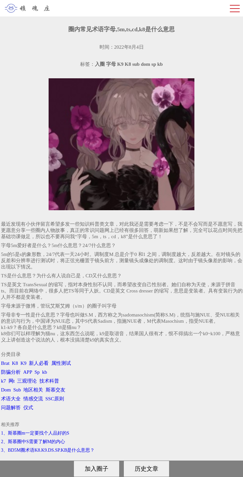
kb (44, 372)
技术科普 (49, 381)
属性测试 (61, 363)
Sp (37, 372)
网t (12, 381)
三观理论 (27, 381)
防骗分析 (11, 372)
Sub (17, 389)
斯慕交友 (55, 389)
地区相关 (33, 389)
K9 (23, 363)
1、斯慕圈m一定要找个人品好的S (35, 433)
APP (27, 372)
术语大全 (11, 398)
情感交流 (33, 398)
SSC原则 (54, 398)
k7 (3, 381)
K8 (15, 363)
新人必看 (39, 363)
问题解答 (11, 407)
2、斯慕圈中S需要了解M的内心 (33, 441)
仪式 (28, 407)
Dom (6, 389)
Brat (5, 363)
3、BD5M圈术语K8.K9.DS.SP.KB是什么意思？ (48, 450)
